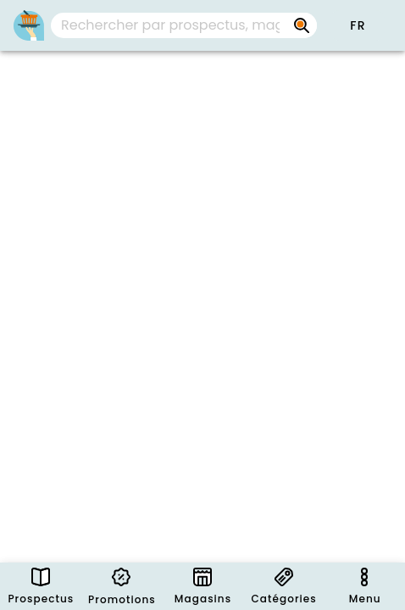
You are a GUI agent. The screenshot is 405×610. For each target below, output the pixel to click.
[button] (357, 25)
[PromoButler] (29, 25)
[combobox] (184, 25)
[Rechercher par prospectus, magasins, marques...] (301, 25)
